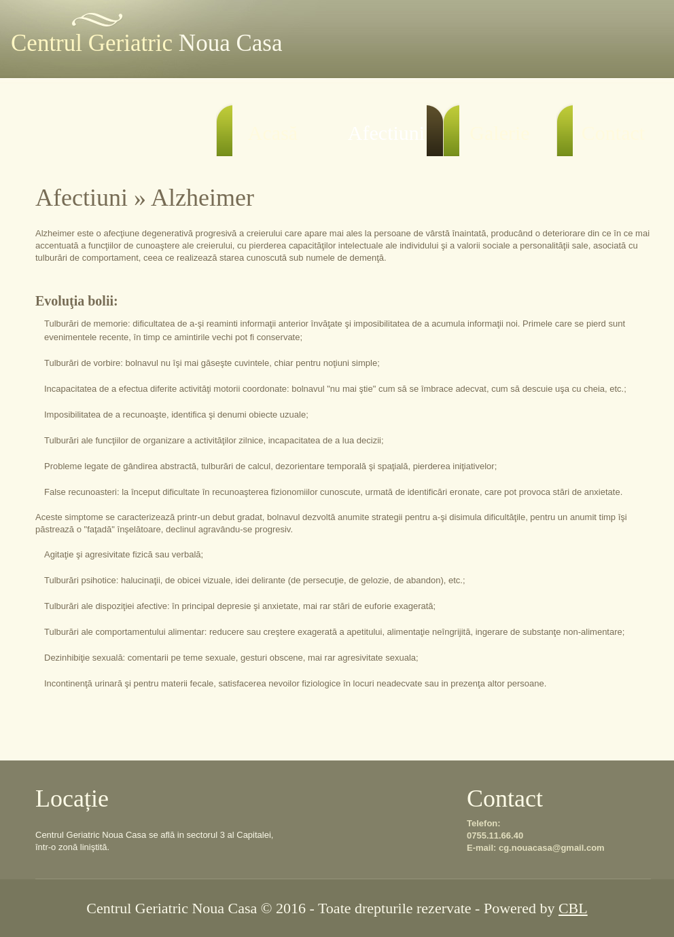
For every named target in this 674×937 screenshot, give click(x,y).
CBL (573, 908)
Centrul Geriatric (146, 43)
